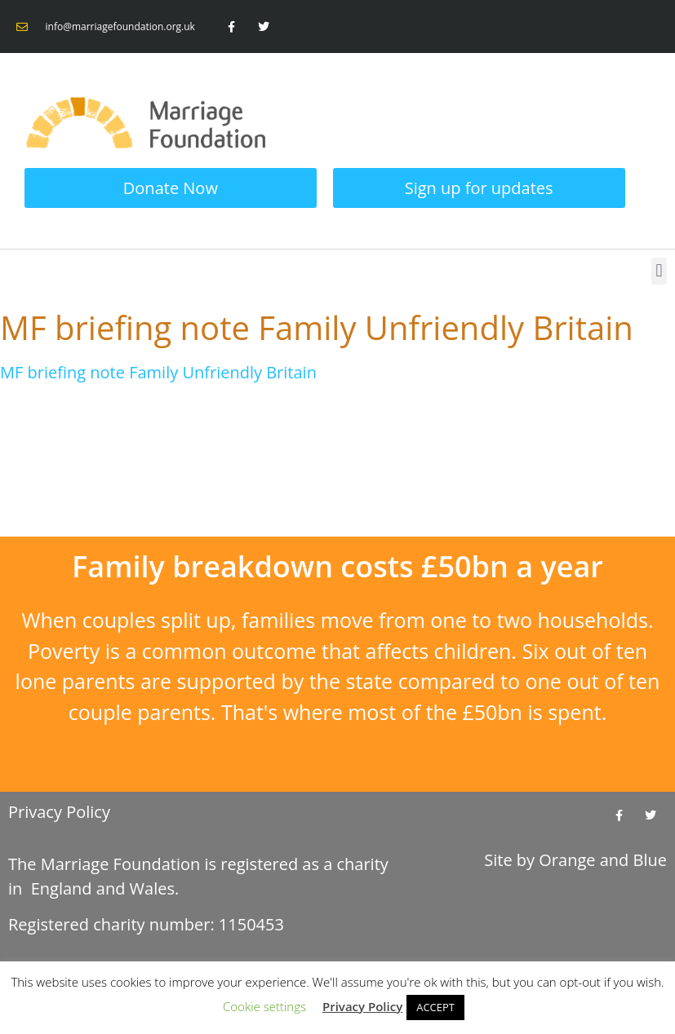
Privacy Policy (59, 812)
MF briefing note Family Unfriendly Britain (158, 372)
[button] (659, 271)
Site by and (575, 860)
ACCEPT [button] (435, 1007)
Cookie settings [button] (264, 1006)
